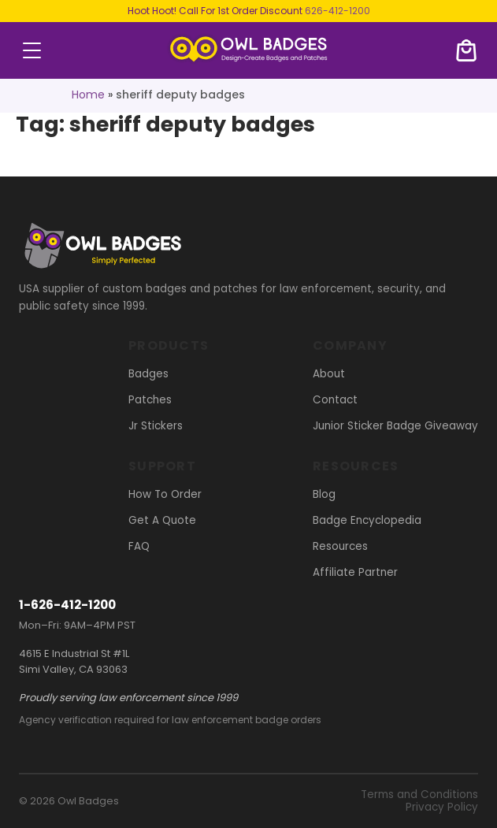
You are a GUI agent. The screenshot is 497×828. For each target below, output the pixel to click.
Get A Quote (162, 520)
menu (32, 50)
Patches (150, 399)
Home (88, 94)
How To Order (165, 494)
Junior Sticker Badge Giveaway (395, 425)
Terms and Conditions (419, 794)
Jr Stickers (155, 425)
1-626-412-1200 (67, 604)
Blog (324, 494)
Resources (340, 546)
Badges (148, 373)
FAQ (139, 546)
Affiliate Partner (355, 572)
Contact (335, 399)
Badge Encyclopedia (367, 520)
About (329, 373)
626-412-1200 (337, 10)
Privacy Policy (442, 807)
